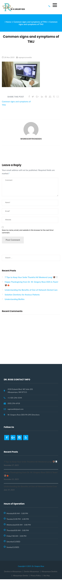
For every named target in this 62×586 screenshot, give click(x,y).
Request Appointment (31, 358)
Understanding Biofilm (14, 299)
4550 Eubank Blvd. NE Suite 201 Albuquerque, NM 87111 (20, 390)
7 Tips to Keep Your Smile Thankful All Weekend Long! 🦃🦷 (31, 277)
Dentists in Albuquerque (13, 571)
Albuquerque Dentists (49, 571)
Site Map (46, 576)
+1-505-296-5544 (15, 398)
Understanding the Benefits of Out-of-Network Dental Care (31, 290)
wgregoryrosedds (25, 57)
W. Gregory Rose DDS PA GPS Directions (24, 415)
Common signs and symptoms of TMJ (30, 22)
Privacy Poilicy (36, 576)
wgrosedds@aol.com (15, 409)
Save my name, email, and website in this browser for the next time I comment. (28, 231)
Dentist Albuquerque (31, 571)
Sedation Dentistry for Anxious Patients (22, 294)
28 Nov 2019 (9, 57)
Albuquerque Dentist (20, 576)
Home (8, 22)
